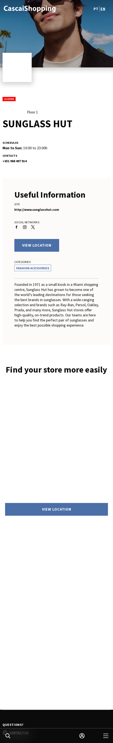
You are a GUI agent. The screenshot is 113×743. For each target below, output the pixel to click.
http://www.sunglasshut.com (36, 209)
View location (36, 245)
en (103, 8)
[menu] (105, 736)
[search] (8, 736)
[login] (82, 736)
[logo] (30, 8)
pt (96, 8)
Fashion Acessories (32, 268)
